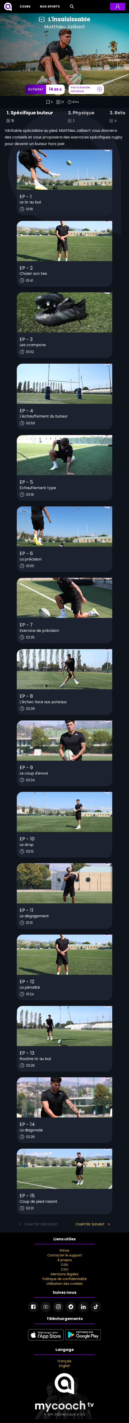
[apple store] (46, 1340)
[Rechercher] (72, 6)
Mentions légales (64, 1274)
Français (64, 1361)
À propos (64, 1260)
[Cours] (24, 7)
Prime (64, 1250)
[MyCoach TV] (8, 7)
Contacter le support (64, 1255)
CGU (64, 1264)
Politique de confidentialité (65, 1278)
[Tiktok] (95, 1307)
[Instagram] (58, 1307)
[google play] (83, 1340)
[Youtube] (45, 1307)
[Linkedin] (83, 1307)
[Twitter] (70, 1307)
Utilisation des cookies (65, 1283)
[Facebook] (33, 1307)
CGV (64, 1269)
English (64, 1365)
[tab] (30, 116)
